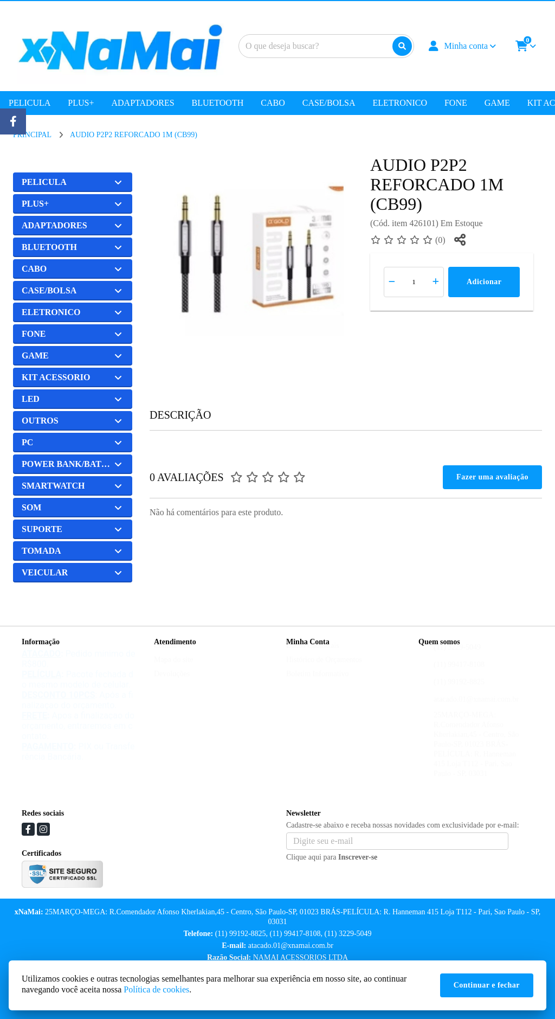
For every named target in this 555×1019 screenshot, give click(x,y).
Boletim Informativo (317, 684)
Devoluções (172, 684)
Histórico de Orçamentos (324, 670)
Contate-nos (172, 656)
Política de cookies (156, 989)
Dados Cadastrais (312, 656)
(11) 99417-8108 (459, 675)
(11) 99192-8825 (459, 692)
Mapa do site (173, 670)
